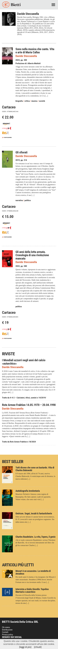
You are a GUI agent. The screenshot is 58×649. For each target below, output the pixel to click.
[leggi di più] (25, 646)
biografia (19, 101)
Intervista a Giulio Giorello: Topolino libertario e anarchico (32, 590)
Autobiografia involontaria (28, 490)
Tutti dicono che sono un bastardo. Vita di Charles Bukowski (35, 469)
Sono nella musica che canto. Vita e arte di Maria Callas (35, 50)
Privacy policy (7, 634)
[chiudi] (38, 646)
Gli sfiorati (22, 152)
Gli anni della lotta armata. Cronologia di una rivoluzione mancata (32, 255)
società (42, 101)
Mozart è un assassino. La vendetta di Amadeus (33, 572)
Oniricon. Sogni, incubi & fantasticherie (34, 513)
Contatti (5, 632)
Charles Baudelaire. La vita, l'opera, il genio (35, 536)
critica (27, 101)
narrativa (19, 200)
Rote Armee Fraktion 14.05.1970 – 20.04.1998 (29, 405)
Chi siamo (6, 627)
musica (34, 101)
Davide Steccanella (26, 56)
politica (27, 200)
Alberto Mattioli (34, 63)
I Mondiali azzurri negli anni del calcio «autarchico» (23, 361)
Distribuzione (7, 630)
